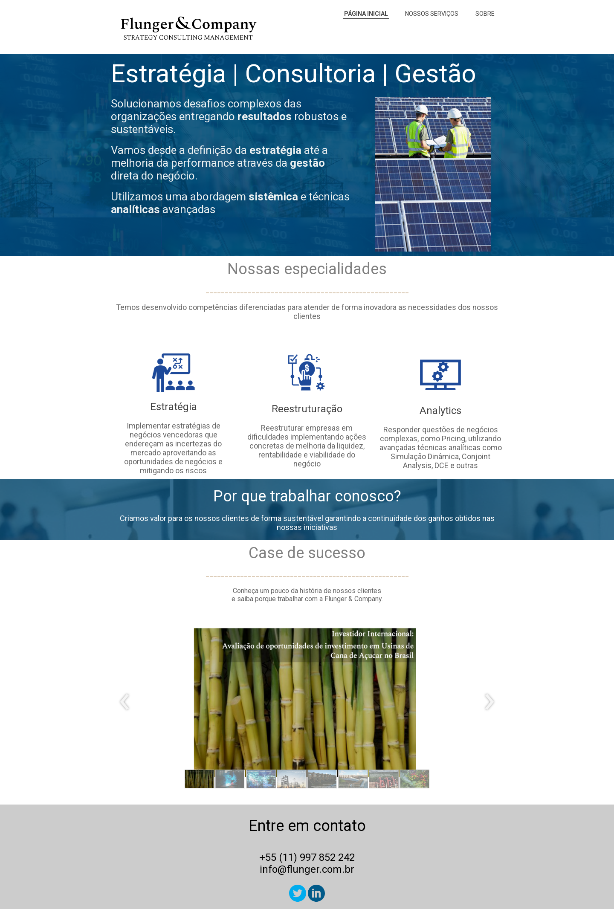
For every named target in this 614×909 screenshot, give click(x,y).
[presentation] (125, 702)
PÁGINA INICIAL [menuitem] (366, 13)
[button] (199, 779)
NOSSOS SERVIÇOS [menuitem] (431, 13)
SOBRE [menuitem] (485, 13)
